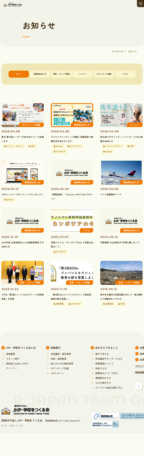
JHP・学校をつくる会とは (21, 356)
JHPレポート (57, 381)
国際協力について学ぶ (106, 381)
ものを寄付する (103, 391)
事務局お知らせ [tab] (40, 74)
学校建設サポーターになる (108, 366)
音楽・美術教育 (58, 366)
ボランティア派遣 (60, 376)
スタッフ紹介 (13, 366)
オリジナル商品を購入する (108, 395)
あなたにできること (106, 356)
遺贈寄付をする (103, 386)
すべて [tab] (19, 74)
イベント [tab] (82, 74)
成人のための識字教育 (62, 371)
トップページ (117, 51)
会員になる (101, 376)
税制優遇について (104, 371)
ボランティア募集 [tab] (104, 74)
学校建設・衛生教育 (61, 362)
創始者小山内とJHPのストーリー (17, 374)
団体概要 (10, 362)
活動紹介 (56, 356)
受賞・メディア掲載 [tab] (61, 74)
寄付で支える (102, 362)
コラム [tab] (125, 74)
